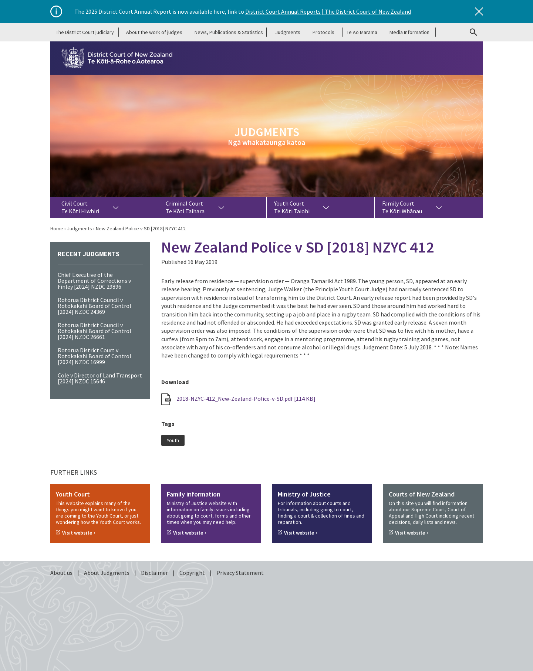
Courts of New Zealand (422, 494)
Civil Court (80, 207)
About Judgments (107, 572)
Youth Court (292, 207)
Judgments (287, 32)
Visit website (77, 532)
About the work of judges (154, 32)
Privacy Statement (240, 572)
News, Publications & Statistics (229, 32)
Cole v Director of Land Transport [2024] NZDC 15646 (100, 378)
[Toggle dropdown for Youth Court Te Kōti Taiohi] (326, 207)
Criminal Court (185, 207)
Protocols (323, 32)
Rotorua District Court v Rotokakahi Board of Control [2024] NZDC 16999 (94, 356)
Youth (173, 440)
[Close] (479, 11)
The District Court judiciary (85, 32)
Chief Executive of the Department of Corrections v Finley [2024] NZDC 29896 (94, 280)
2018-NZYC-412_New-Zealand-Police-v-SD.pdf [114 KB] (238, 398)
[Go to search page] (473, 32)
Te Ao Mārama (362, 32)
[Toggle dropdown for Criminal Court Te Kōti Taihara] (221, 207)
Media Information (409, 32)
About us (62, 572)
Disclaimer (155, 572)
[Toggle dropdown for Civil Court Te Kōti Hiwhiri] (116, 207)
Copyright (192, 572)
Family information (193, 494)
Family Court (402, 207)
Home (56, 228)
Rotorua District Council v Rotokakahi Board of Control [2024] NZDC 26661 (94, 330)
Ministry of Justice (304, 494)
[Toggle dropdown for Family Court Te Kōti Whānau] (438, 207)
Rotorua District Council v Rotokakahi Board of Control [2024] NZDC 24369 (94, 305)
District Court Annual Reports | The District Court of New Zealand (328, 11)
